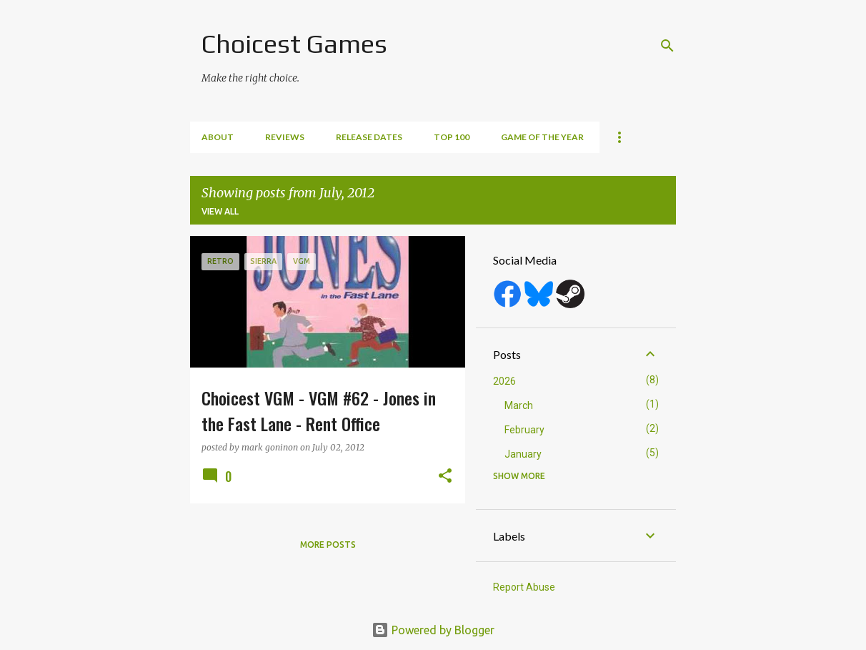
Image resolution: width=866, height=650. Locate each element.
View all (220, 211)
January (523, 454)
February (524, 429)
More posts (328, 544)
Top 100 (451, 137)
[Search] (667, 46)
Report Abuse (524, 587)
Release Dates (369, 137)
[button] (445, 476)
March (518, 405)
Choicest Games (294, 44)
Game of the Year (542, 137)
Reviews (284, 137)
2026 (504, 381)
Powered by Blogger (433, 630)
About (217, 137)
